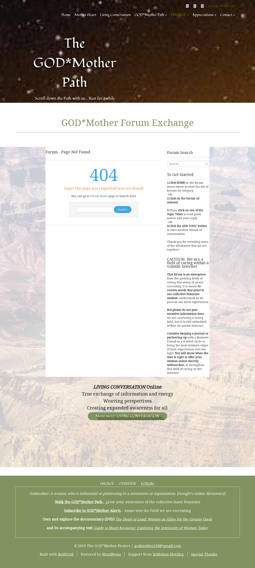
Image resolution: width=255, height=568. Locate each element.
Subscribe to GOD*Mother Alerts (92, 510)
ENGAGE (179, 14)
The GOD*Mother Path (74, 63)
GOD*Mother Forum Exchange (127, 122)
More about (127, 416)
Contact (227, 14)
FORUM (147, 484)
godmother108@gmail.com (157, 545)
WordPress (111, 554)
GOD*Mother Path (150, 14)
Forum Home (99, 196)
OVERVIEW (127, 484)
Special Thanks (204, 554)
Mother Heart (85, 14)
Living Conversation (115, 14)
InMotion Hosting (168, 554)
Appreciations (204, 14)
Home (66, 14)
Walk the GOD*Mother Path (78, 501)
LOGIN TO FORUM (222, 6)
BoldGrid (65, 554)
